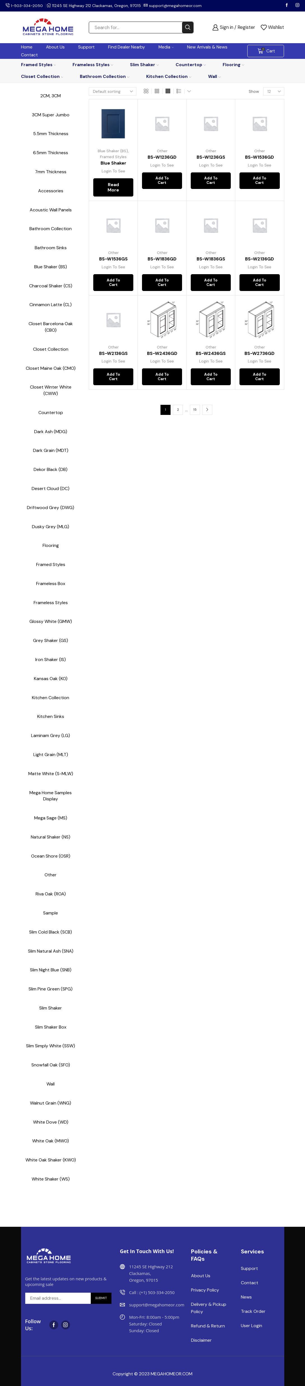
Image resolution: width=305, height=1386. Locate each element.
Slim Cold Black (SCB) (50, 932)
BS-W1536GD (259, 157)
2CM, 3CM (50, 96)
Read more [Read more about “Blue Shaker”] (113, 187)
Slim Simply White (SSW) (50, 1046)
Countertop (191, 65)
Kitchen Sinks (50, 716)
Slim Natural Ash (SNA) (50, 951)
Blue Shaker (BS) (113, 150)
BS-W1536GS (113, 259)
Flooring (233, 65)
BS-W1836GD (162, 259)
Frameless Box (50, 583)
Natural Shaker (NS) (50, 837)
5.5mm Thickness (50, 134)
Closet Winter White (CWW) (50, 390)
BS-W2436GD (162, 355)
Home (26, 47)
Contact (29, 55)
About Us (55, 47)
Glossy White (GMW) (50, 621)
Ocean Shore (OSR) (50, 856)
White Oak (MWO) (50, 1141)
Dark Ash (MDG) (50, 432)
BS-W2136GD (259, 259)
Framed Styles (38, 65)
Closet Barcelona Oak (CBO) (51, 327)
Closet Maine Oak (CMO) (51, 368)
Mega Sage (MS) (50, 818)
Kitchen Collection (168, 76)
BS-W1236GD (162, 157)
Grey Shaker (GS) (50, 640)
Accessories (50, 191)
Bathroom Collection (104, 76)
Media (166, 47)
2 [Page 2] (178, 413)
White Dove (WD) (50, 1122)
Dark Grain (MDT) (50, 450)
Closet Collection (42, 76)
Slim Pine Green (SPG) (51, 989)
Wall (214, 76)
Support (86, 47)
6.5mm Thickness (50, 153)
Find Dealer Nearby (126, 47)
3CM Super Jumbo (50, 115)
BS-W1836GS (211, 259)
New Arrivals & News (207, 47)
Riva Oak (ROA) (51, 894)
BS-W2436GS (211, 355)
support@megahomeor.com (176, 5)
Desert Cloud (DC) (50, 488)
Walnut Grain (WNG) (50, 1103)
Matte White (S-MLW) (50, 774)
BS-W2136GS (113, 355)
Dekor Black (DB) (50, 469)
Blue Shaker (113, 163)
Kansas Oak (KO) (50, 679)
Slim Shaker (144, 65)
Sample (50, 913)
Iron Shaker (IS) (50, 659)
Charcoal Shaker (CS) (50, 286)
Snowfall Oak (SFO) (50, 1065)
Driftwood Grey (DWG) (50, 507)
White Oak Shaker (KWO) (50, 1160)
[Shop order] (112, 91)
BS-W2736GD (259, 355)
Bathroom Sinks (51, 248)
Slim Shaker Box (50, 1027)
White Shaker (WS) (51, 1179)
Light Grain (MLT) (50, 754)
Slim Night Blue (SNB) (50, 970)
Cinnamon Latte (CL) (50, 305)
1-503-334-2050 (27, 5)
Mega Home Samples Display (50, 796)
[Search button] (187, 27)
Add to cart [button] (162, 181)
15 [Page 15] (195, 413)
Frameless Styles (93, 65)
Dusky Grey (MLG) (50, 527)
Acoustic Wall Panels (51, 210)
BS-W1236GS (211, 157)
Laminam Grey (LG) (50, 735)
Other (162, 150)
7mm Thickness (50, 172)
